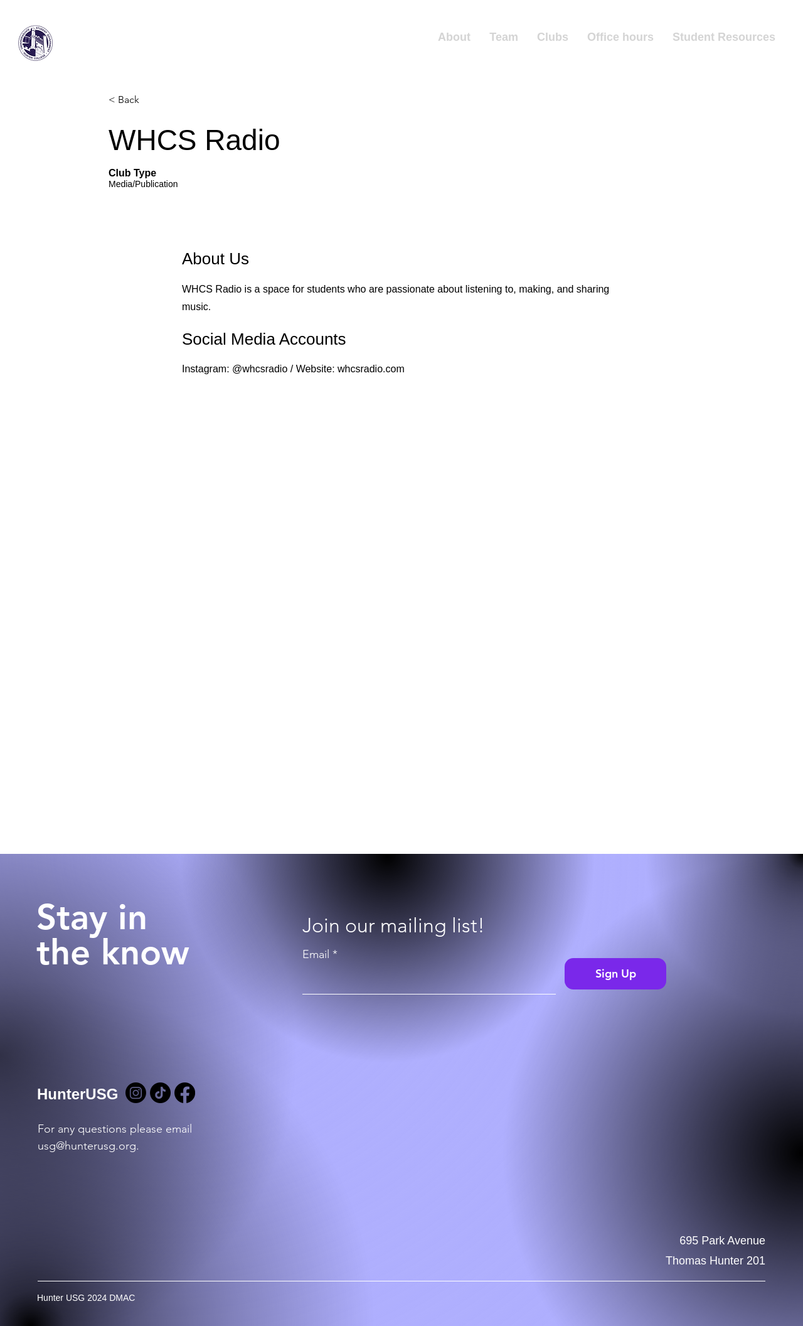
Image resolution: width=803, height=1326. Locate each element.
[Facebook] (184, 1092)
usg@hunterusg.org (87, 1146)
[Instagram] (135, 1092)
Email (315, 954)
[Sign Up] (615, 973)
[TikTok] (160, 1092)
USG (78, 53)
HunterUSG (77, 1094)
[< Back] (153, 100)
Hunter (86, 34)
